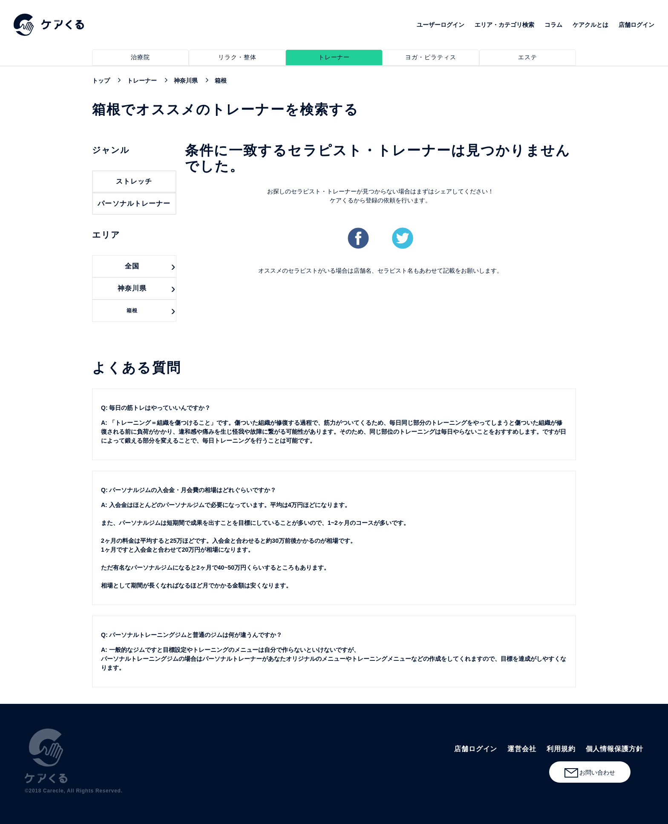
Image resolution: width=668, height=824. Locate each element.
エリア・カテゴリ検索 (504, 24)
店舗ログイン (636, 24)
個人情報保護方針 (614, 748)
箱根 (132, 311)
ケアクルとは (590, 24)
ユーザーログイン (440, 24)
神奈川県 (132, 288)
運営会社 (521, 748)
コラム (553, 24)
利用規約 (561, 748)
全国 (132, 266)
